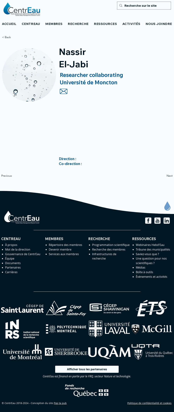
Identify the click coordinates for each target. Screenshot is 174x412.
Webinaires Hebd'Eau (150, 245)
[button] (31, 24)
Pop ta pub (60, 403)
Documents (13, 263)
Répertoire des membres (65, 245)
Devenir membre (60, 249)
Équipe (9, 258)
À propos (11, 245)
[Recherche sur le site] (143, 5)
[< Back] (13, 37)
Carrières (11, 272)
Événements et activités (151, 277)
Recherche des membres (108, 249)
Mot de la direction (17, 249)
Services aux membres (64, 254)
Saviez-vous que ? (147, 254)
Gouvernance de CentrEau (22, 254)
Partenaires (13, 267)
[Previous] (13, 175)
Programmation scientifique (111, 245)
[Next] (164, 175)
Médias (140, 267)
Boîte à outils (144, 272)
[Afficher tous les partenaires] (87, 369)
